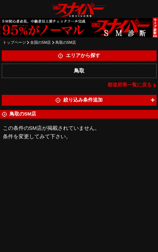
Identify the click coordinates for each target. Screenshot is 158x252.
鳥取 (79, 71)
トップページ (14, 42)
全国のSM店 (40, 42)
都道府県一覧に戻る (130, 85)
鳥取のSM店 (65, 42)
